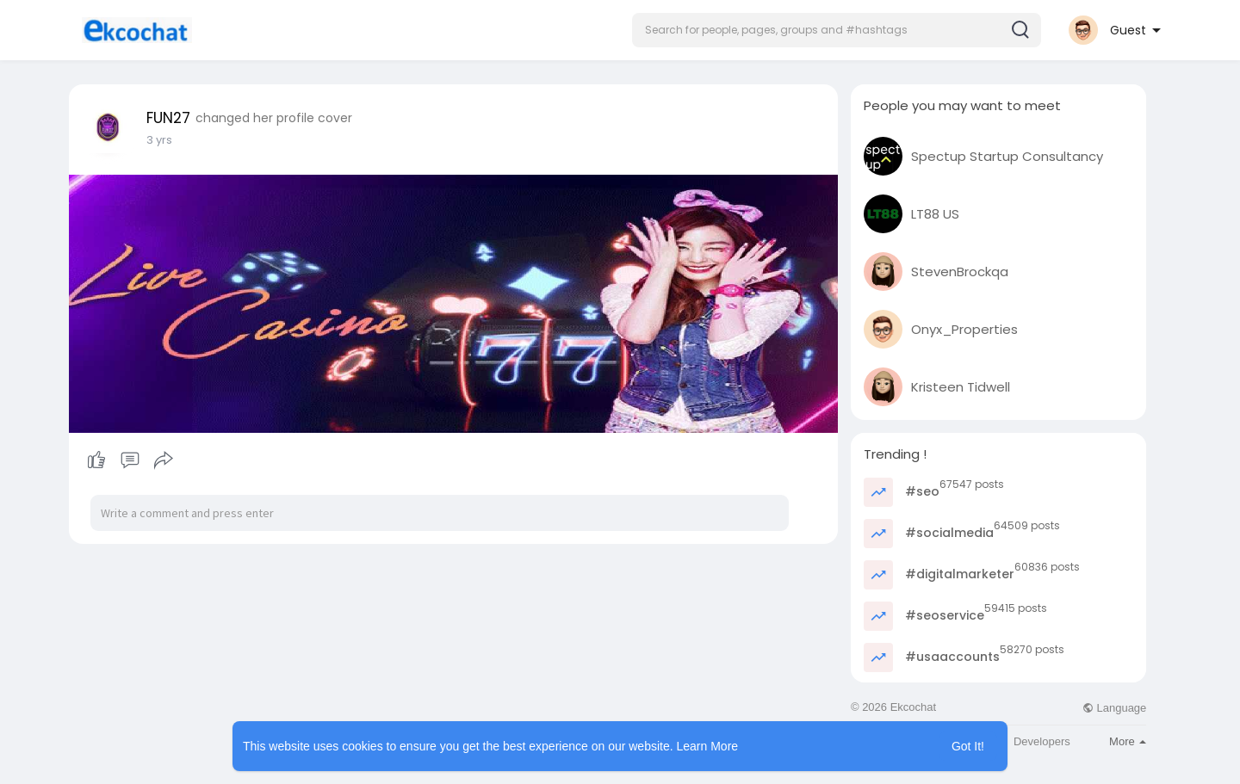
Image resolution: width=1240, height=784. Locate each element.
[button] (836, 30)
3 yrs (159, 140)
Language (1114, 707)
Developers (1042, 741)
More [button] (1127, 741)
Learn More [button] (708, 746)
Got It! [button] (968, 746)
